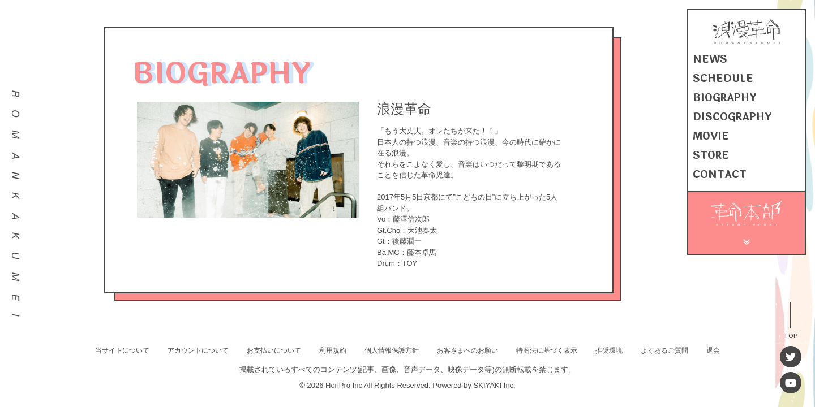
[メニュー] (746, 240)
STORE (711, 155)
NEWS (710, 59)
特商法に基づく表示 (546, 350)
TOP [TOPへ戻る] (790, 335)
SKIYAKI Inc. (495, 385)
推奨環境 (609, 350)
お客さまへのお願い (467, 350)
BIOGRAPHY (725, 98)
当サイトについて (122, 350)
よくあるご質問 (664, 350)
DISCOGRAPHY (732, 117)
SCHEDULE (723, 78)
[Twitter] (790, 356)
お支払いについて (274, 350)
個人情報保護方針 (391, 350)
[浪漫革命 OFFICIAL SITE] (746, 41)
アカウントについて (198, 350)
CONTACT (720, 175)
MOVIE (711, 136)
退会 (713, 350)
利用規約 (332, 350)
